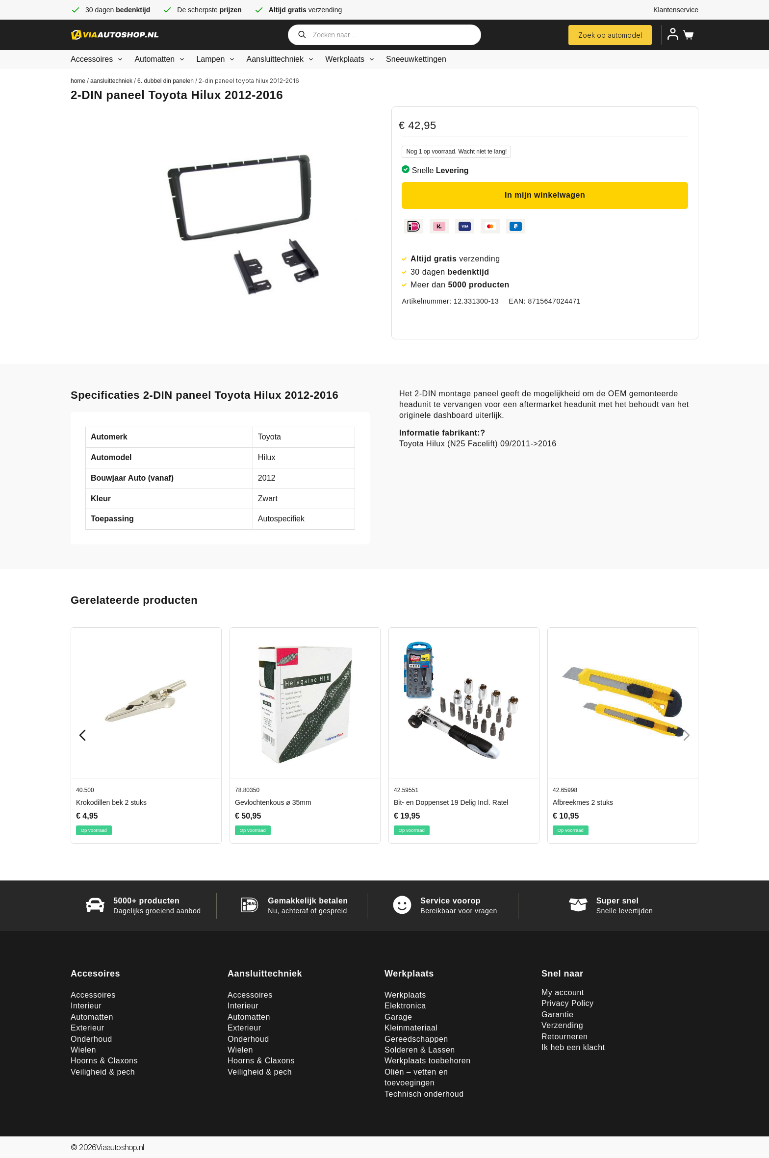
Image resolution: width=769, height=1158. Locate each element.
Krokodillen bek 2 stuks (111, 802)
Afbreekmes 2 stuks (583, 802)
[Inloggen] (673, 34)
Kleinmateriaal (410, 1028)
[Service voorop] (402, 905)
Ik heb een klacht (573, 1047)
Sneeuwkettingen (416, 59)
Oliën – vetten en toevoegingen (416, 1077)
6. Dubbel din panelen (165, 80)
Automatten (161, 59)
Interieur (86, 1006)
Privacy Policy (567, 1003)
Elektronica (405, 1006)
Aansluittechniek (281, 59)
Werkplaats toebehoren (427, 1060)
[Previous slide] (82, 735)
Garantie (557, 1014)
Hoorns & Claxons (104, 1060)
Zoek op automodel (610, 35)
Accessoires (98, 59)
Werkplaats (351, 59)
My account (562, 992)
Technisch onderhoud (424, 1094)
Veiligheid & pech (103, 1072)
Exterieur (87, 1028)
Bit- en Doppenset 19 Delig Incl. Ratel (451, 802)
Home (78, 80)
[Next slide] (686, 735)
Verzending (562, 1025)
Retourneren (564, 1036)
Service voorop (450, 901)
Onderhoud (91, 1039)
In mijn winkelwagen (545, 195)
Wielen (83, 1050)
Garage (398, 1017)
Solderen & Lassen (419, 1050)
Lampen (217, 59)
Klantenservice (675, 10)
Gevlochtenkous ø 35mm (273, 802)
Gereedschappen (416, 1039)
